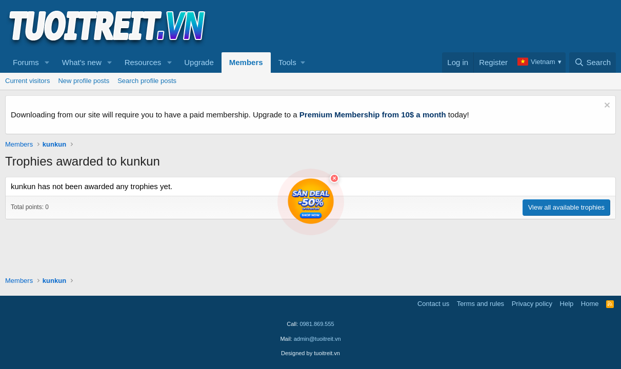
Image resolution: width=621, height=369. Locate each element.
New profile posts (83, 81)
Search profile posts (146, 81)
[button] (47, 62)
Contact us (433, 304)
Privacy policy (532, 304)
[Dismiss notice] (606, 106)
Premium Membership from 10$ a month (372, 114)
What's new (82, 62)
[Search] (592, 62)
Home (590, 304)
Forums (26, 62)
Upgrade (199, 62)
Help (567, 304)
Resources (143, 62)
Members (246, 62)
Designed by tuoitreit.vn (310, 353)
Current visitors (27, 81)
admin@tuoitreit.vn (317, 339)
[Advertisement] (429, 26)
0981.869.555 (316, 324)
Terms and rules (480, 304)
